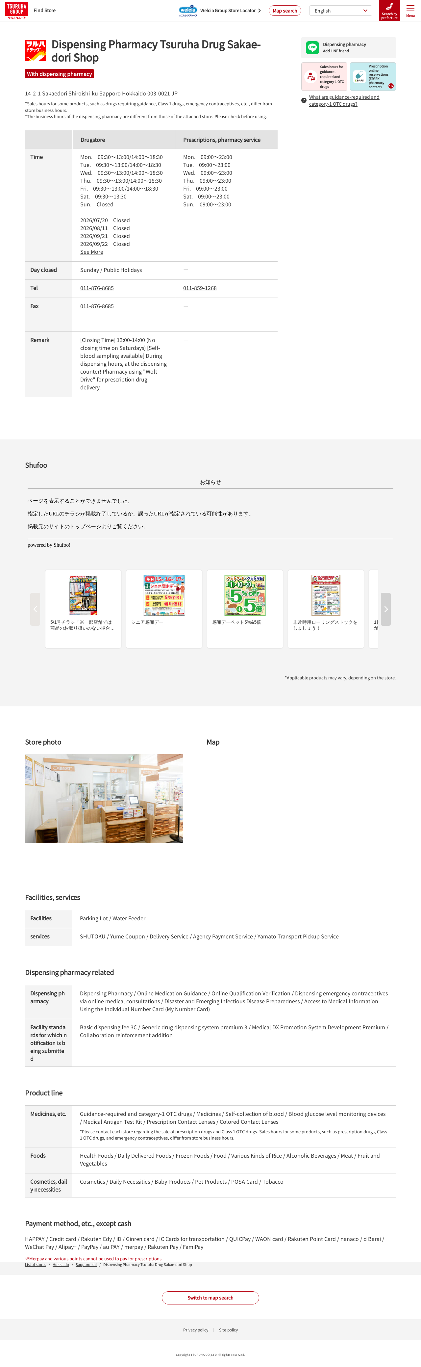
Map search (285, 10)
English (341, 10)
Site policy (228, 1329)
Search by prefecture (389, 10)
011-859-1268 (200, 288)
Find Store (30, 10)
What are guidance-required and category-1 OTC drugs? (340, 100)
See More (91, 251)
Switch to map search (210, 1297)
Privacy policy (195, 1329)
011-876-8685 (97, 288)
